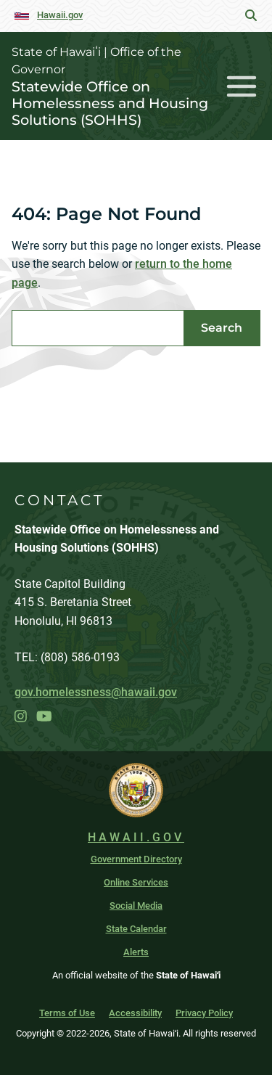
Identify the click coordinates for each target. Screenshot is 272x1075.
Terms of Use (67, 1012)
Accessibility (135, 1012)
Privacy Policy (204, 1012)
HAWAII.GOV (136, 837)
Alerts (136, 952)
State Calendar (136, 928)
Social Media (136, 905)
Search (221, 328)
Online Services (136, 882)
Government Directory (136, 859)
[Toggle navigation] (241, 86)
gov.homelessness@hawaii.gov (96, 692)
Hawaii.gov (60, 14)
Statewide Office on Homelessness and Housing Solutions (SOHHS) (110, 103)
